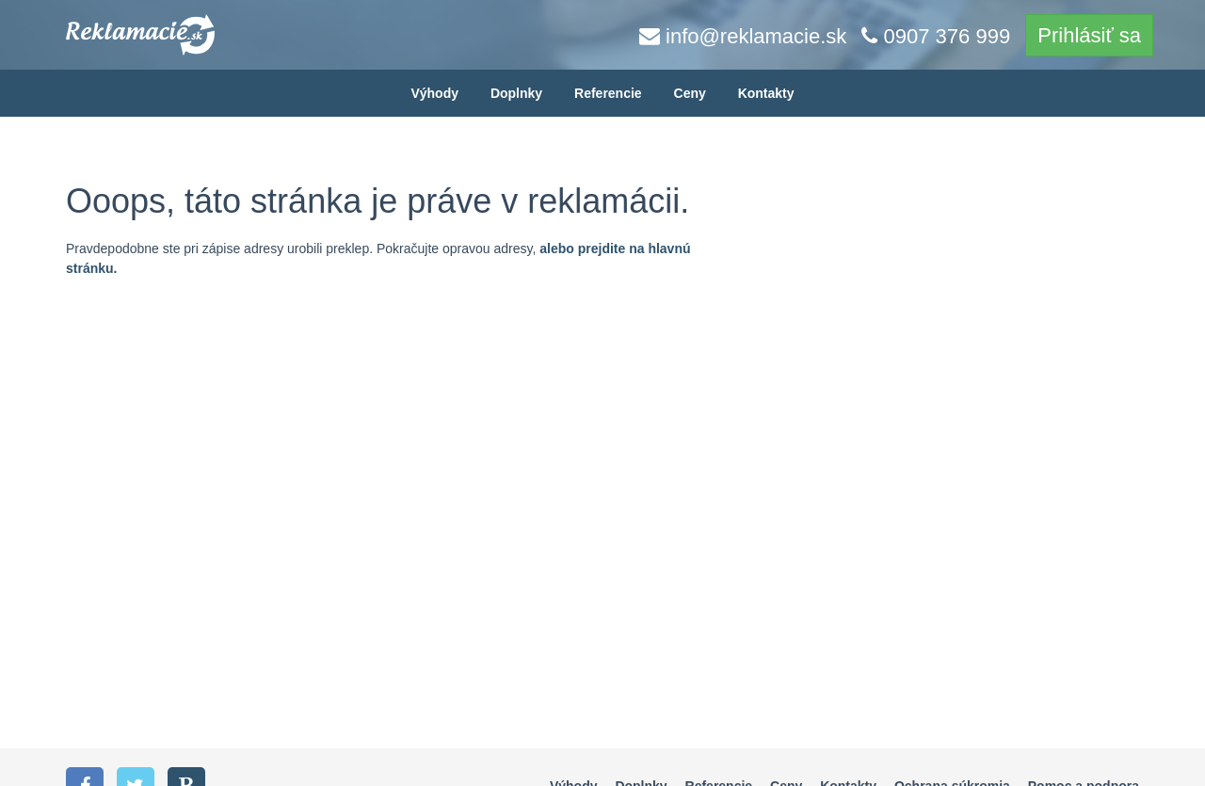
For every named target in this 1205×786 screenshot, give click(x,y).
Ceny (690, 93)
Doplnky (516, 93)
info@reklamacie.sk (742, 36)
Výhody (434, 93)
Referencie (608, 93)
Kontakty (766, 93)
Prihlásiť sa (1089, 35)
